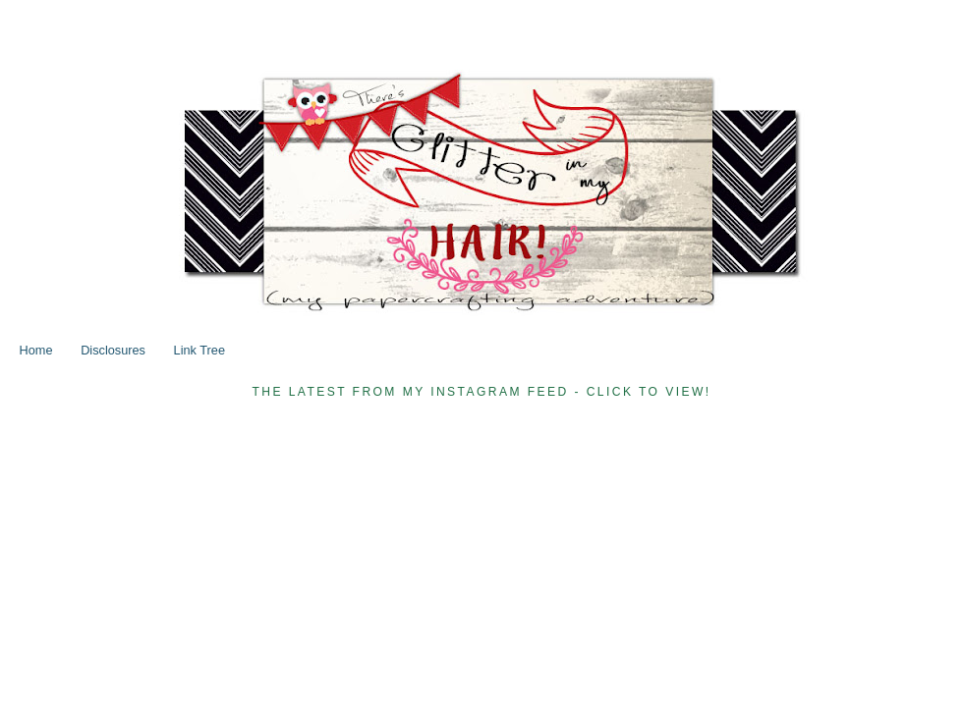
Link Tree (199, 350)
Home (36, 350)
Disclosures (113, 350)
